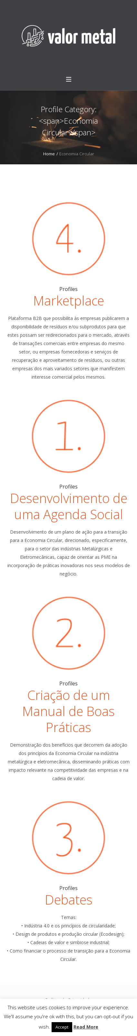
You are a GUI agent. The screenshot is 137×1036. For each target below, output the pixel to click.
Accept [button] (61, 1027)
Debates (69, 899)
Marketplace (68, 300)
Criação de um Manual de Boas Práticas (68, 711)
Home (49, 154)
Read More (85, 1027)
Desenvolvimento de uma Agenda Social (68, 506)
